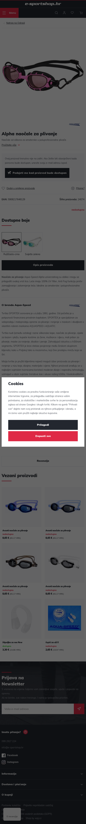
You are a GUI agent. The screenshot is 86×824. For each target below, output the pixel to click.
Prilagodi (43, 425)
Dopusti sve (43, 436)
